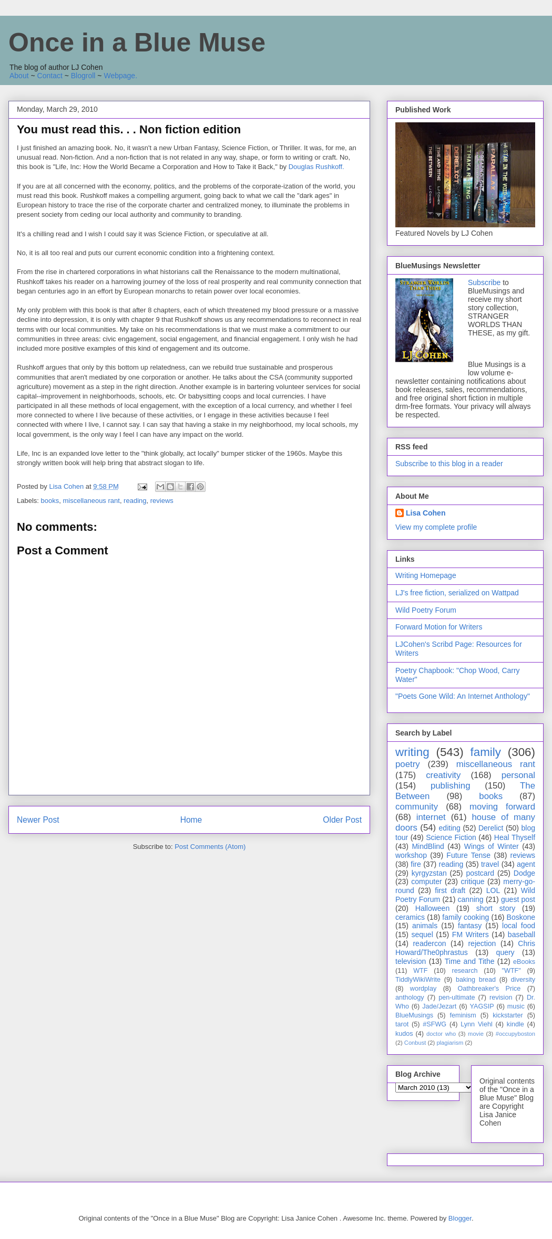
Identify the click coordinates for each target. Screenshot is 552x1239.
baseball (521, 934)
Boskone (521, 917)
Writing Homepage (425, 575)
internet (431, 817)
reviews (161, 501)
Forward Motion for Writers (438, 627)
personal (518, 775)
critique (472, 881)
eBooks (524, 961)
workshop (411, 855)
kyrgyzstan (429, 873)
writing (412, 752)
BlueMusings (414, 1015)
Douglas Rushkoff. (316, 167)
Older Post (342, 819)
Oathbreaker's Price (488, 988)
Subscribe (484, 282)
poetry (407, 764)
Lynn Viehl (476, 1024)
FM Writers (470, 934)
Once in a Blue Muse (136, 42)
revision (500, 997)
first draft (450, 890)
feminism (462, 1015)
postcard (480, 873)
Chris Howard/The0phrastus (465, 948)
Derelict (490, 828)
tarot (401, 1024)
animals (424, 925)
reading (135, 501)
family (485, 752)
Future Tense (468, 855)
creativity (443, 775)
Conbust (415, 1043)
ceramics (410, 917)
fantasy (470, 925)
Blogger (460, 1218)
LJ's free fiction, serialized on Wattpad (457, 593)
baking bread (476, 979)
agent (526, 864)
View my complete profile (436, 527)
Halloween (432, 908)
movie (476, 1034)
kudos (404, 1033)
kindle (515, 1024)
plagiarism (449, 1043)
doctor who (441, 1034)
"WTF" (511, 970)
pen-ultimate (456, 997)
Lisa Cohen (425, 513)
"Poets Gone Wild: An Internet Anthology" (462, 696)
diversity (523, 979)
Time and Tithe (470, 961)
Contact (50, 75)
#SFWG (434, 1024)
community (416, 807)
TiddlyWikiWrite (418, 979)
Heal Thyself (514, 837)
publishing (451, 786)
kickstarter (508, 1015)
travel (490, 864)
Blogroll (83, 75)
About (19, 75)
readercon (429, 943)
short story (495, 908)
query (505, 952)
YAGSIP (482, 1006)
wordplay (423, 988)
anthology (409, 997)
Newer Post (38, 819)
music (516, 1006)
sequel (422, 934)
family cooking (465, 917)
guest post (518, 899)
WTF (420, 970)
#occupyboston (515, 1034)
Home (191, 819)
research (465, 970)
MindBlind (428, 846)
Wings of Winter (491, 846)
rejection (482, 943)
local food (518, 925)
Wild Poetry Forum (425, 610)
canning (471, 899)
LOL (493, 890)
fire (416, 864)
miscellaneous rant (91, 501)
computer (426, 881)
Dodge (524, 873)
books (50, 501)
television (410, 961)
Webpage (119, 75)
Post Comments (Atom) (210, 846)
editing (450, 828)
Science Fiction (451, 837)
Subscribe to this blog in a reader (449, 463)
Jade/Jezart (439, 1006)
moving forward (502, 807)
